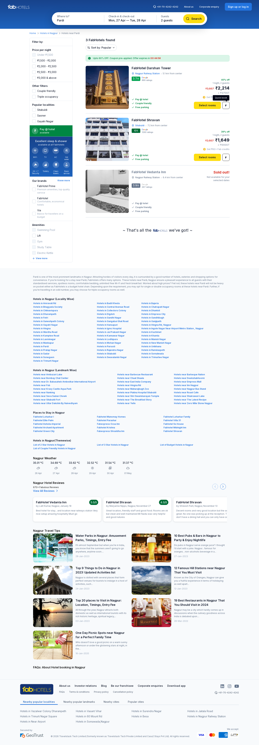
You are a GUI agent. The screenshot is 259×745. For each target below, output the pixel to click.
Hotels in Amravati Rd (44, 303)
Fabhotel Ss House (173, 424)
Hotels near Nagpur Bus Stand (190, 389)
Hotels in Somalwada (152, 353)
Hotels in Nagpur (49, 33)
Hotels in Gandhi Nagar (109, 317)
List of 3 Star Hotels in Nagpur (113, 444)
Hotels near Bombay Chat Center (50, 378)
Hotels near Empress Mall (187, 381)
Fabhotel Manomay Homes (111, 416)
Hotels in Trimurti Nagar (45, 360)
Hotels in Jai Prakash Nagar (111, 332)
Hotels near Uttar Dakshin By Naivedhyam (55, 403)
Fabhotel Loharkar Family (176, 416)
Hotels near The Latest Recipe (190, 399)
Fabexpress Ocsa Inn (108, 424)
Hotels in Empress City (153, 314)
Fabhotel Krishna (106, 427)
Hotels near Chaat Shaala (130, 378)
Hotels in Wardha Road (45, 332)
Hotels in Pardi (41, 346)
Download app (176, 685)
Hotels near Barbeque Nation (189, 374)
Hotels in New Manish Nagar (156, 342)
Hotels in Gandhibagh (152, 317)
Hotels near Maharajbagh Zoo (133, 389)
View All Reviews (46, 491)
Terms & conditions (79, 692)
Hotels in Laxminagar (44, 339)
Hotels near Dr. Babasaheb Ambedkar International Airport (64, 381)
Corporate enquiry (209, 6)
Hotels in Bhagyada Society (47, 307)
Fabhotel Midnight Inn (174, 427)
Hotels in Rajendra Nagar (110, 350)
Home (32, 33)
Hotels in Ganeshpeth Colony (48, 321)
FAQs (62, 692)
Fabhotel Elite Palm (43, 420)
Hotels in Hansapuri (107, 324)
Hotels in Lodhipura (107, 339)
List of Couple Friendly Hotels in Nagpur (54, 448)
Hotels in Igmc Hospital (109, 328)
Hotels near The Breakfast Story (134, 399)
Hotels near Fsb (41, 385)
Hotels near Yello (126, 403)
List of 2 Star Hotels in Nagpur (49, 444)
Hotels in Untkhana (151, 346)
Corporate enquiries (150, 685)
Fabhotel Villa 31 (172, 420)
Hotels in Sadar (41, 353)
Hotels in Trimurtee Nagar (155, 357)
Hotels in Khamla (150, 335)
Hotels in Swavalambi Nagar (112, 357)
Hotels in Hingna (42, 328)
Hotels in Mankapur (43, 342)
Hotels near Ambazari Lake (47, 374)
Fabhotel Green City (43, 431)
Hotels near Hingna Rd (129, 385)
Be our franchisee (122, 685)
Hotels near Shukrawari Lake (189, 396)
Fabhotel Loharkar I (43, 416)
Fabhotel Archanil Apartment (48, 427)
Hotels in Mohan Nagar (109, 342)
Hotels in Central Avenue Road (113, 307)
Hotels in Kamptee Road (46, 335)
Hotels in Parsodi (106, 346)
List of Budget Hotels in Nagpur (176, 444)
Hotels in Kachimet (151, 332)
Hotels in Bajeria (150, 303)
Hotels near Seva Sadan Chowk (50, 396)
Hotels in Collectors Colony (111, 310)
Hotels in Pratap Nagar (45, 350)
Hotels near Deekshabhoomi (189, 378)
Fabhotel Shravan (172, 431)
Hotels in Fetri (40, 317)
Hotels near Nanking (44, 392)
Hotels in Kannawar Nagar (110, 335)
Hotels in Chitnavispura (45, 310)
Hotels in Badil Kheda (108, 303)
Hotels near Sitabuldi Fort (46, 399)
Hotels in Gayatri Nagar (45, 324)
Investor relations (86, 685)
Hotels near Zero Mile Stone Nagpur (193, 403)
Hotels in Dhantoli (150, 310)
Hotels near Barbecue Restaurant (135, 374)
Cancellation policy (123, 692)
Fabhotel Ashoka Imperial (46, 424)
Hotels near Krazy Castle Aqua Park (52, 389)
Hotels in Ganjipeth (151, 321)
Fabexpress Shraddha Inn (110, 431)
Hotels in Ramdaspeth (153, 350)
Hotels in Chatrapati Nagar (155, 307)
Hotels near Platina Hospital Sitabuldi (136, 392)
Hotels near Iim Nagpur (186, 385)
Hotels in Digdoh (106, 314)
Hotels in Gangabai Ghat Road (112, 321)
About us (189, 6)
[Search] (194, 18)
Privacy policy (101, 692)
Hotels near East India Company (134, 381)
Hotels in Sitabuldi (106, 353)
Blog (104, 685)
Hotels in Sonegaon (43, 357)
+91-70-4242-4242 (165, 6)
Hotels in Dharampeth (44, 314)
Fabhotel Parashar (106, 420)
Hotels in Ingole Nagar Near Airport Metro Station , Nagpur (172, 328)
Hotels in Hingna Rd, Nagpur (156, 324)
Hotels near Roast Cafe (186, 392)
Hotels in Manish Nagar (153, 339)
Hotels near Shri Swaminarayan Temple (138, 396)
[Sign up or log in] (238, 7)
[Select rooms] (207, 105)
